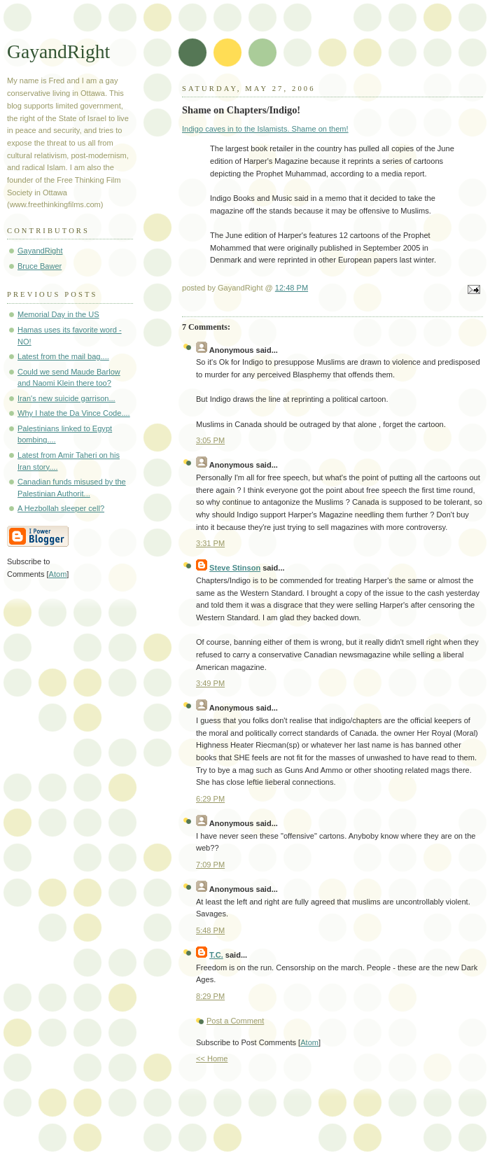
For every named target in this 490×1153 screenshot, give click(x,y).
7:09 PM (210, 864)
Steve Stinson (234, 568)
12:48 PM (291, 288)
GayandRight (58, 51)
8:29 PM (210, 996)
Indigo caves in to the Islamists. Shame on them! (265, 129)
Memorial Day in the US (58, 314)
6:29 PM (210, 799)
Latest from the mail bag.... (63, 356)
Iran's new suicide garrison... (66, 398)
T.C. (216, 955)
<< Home (211, 1058)
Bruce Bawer (40, 266)
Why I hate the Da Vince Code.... (74, 413)
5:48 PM (210, 930)
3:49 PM (210, 683)
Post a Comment (235, 1020)
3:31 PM (210, 543)
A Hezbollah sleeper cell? (61, 508)
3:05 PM (210, 440)
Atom (309, 1042)
